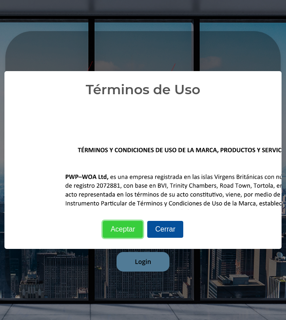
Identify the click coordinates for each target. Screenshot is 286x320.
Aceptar (123, 229)
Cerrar (165, 229)
